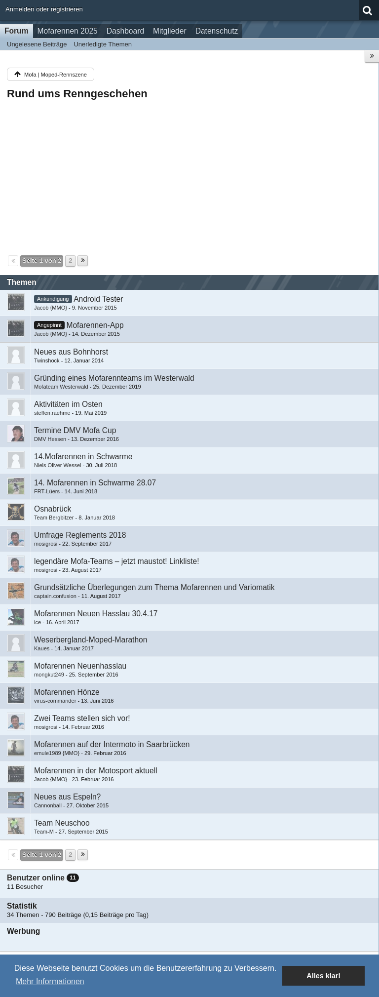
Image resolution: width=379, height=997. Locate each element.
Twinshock (47, 360)
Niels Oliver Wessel (57, 465)
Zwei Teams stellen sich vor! (82, 718)
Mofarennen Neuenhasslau (80, 666)
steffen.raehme (52, 413)
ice (37, 622)
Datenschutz (216, 31)
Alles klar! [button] (323, 976)
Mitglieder (170, 31)
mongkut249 (49, 675)
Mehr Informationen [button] (50, 981)
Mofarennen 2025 (68, 31)
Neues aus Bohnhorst (71, 352)
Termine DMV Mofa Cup (75, 430)
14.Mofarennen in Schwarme (83, 456)
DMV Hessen (50, 439)
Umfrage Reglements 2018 (80, 535)
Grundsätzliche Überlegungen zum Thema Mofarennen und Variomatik (154, 587)
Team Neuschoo (62, 823)
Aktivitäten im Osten (68, 404)
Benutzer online (36, 878)
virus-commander (55, 701)
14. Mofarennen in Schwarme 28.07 (95, 483)
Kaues (41, 648)
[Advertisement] (189, 177)
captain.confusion (55, 596)
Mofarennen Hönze (67, 692)
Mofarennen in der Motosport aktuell (95, 770)
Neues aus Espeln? (67, 797)
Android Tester (98, 299)
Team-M (44, 832)
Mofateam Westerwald (61, 387)
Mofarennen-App (94, 325)
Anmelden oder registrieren (44, 9)
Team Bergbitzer (54, 517)
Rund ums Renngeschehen (77, 93)
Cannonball (48, 805)
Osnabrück (52, 509)
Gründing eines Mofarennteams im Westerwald (114, 378)
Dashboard (125, 31)
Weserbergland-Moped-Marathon (90, 640)
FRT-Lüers (47, 491)
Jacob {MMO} (50, 308)
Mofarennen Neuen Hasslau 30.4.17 (96, 613)
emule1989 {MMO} (56, 753)
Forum (16, 31)
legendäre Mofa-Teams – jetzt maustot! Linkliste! (116, 561)
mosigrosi (45, 544)
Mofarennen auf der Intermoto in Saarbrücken (112, 744)
